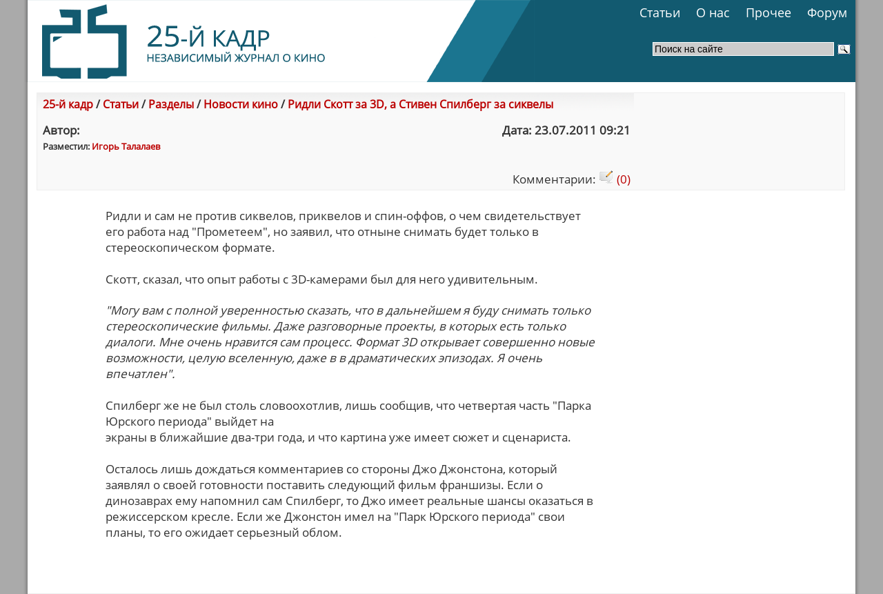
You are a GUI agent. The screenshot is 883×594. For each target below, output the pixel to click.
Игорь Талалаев (126, 146)
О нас (713, 12)
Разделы (171, 104)
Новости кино (241, 104)
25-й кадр (68, 104)
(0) (615, 179)
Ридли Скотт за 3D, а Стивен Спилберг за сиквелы (420, 104)
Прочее (768, 12)
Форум (827, 12)
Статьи (659, 12)
